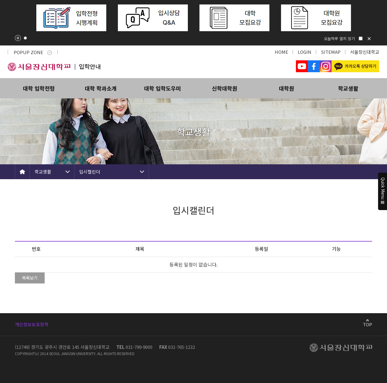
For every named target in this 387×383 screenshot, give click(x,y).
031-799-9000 (139, 347)
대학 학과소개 (101, 88)
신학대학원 (224, 88)
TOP (367, 324)
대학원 (286, 88)
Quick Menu (383, 192)
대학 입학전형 (39, 88)
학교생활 (348, 88)
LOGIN (304, 52)
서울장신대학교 (364, 52)
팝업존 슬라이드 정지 (18, 38)
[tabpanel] (71, 17)
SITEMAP (331, 52)
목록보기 (30, 278)
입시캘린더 (89, 171)
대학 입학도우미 (162, 88)
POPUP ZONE (33, 52)
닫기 (369, 39)
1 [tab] (25, 38)
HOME (281, 52)
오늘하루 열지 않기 (339, 38)
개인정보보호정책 (31, 324)
